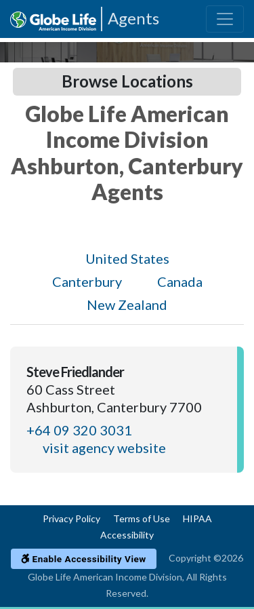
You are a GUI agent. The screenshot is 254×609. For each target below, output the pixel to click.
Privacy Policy (71, 518)
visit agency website (104, 447)
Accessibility (127, 535)
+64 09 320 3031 (79, 430)
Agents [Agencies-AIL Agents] (133, 18)
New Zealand (127, 304)
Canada (180, 281)
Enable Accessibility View (83, 558)
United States (127, 258)
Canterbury (87, 281)
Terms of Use (141, 518)
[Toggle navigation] (225, 19)
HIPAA (197, 518)
